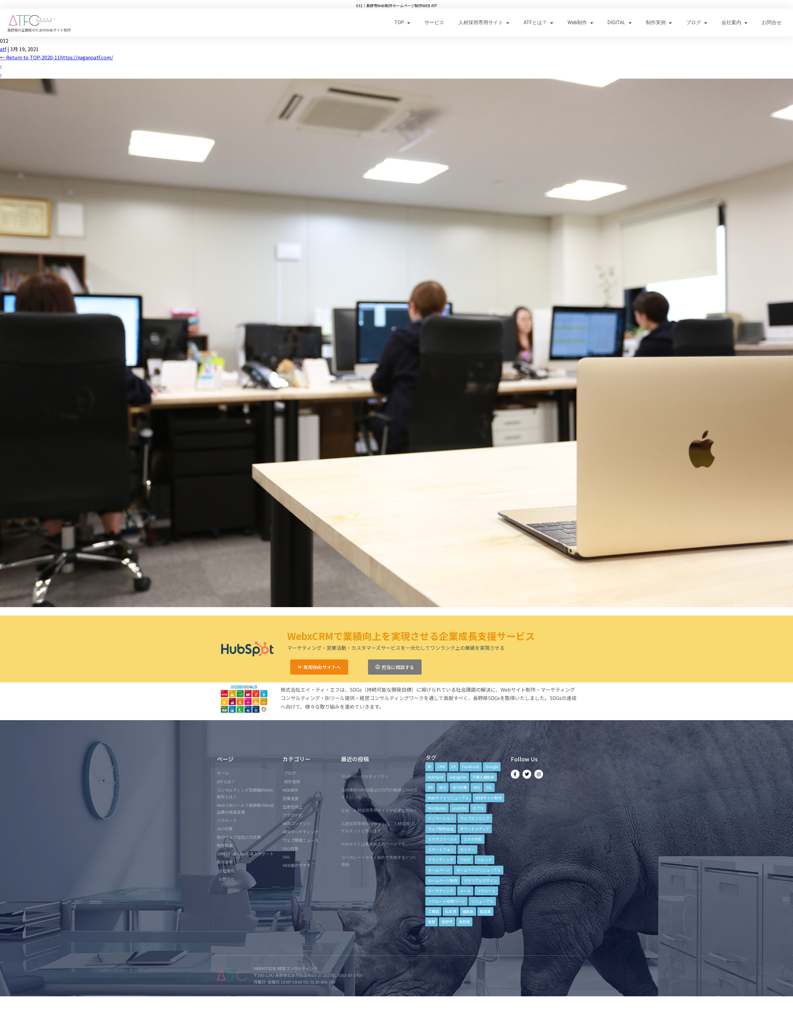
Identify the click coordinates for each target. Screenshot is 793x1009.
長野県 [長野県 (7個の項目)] (464, 921)
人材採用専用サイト (483, 22)
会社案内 (734, 22)
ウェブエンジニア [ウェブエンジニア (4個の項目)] (475, 818)
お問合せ (772, 22)
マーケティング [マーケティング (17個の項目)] (440, 890)
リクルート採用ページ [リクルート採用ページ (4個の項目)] (446, 901)
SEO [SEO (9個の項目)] (442, 787)
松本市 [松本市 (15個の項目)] (450, 911)
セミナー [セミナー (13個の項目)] (467, 849)
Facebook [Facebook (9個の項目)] (470, 766)
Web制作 (580, 22)
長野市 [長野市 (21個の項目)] (447, 921)
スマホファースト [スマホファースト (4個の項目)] (442, 839)
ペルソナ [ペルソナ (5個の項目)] (484, 859)
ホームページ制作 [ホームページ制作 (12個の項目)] (443, 880)
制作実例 (659, 22)
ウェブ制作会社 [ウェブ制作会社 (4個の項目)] (441, 828)
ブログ (696, 22)
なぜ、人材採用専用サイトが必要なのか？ (379, 810)
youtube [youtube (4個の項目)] (459, 808)
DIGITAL (619, 22)
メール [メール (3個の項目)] (465, 890)
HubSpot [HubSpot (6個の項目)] (435, 777)
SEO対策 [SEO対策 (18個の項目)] (459, 787)
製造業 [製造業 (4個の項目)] (485, 911)
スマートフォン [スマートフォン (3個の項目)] (441, 849)
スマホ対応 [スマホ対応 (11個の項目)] (472, 839)
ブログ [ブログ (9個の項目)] (465, 859)
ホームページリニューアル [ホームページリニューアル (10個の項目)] (478, 869)
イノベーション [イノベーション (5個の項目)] (441, 818)
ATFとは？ (538, 22)
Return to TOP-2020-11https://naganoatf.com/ (56, 57)
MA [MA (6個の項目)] (430, 787)
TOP (402, 22)
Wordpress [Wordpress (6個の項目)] (437, 808)
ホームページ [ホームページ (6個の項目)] (439, 869)
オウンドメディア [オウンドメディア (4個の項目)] (474, 828)
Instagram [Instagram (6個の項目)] (458, 777)
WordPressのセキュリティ (365, 776)
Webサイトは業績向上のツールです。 (375, 844)
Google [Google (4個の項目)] (491, 766)
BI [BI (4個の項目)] (429, 766)
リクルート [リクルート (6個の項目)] (486, 890)
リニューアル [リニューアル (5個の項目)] (482, 901)
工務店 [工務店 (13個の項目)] (433, 911)
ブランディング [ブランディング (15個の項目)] (440, 859)
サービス (434, 22)
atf (3, 49)
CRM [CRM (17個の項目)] (441, 766)
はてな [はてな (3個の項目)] (478, 808)
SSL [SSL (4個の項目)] (489, 787)
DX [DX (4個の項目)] (453, 766)
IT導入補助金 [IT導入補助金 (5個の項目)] (483, 777)
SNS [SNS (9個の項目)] (476, 787)
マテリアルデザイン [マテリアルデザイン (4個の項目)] (480, 880)
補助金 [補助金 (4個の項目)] (468, 911)
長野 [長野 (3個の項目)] (431, 921)
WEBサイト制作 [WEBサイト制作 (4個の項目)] (488, 797)
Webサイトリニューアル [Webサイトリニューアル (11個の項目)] (448, 797)
